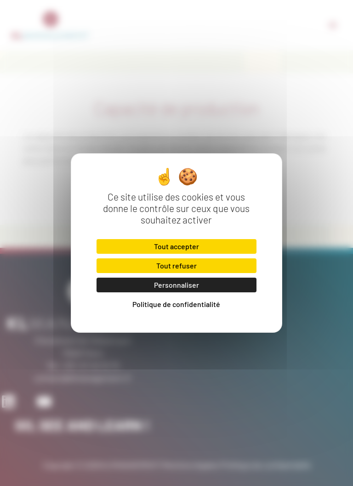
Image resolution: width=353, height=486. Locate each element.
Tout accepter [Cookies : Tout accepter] (176, 246)
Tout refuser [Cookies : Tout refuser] (176, 265)
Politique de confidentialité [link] (176, 304)
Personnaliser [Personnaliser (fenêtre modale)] (176, 284)
